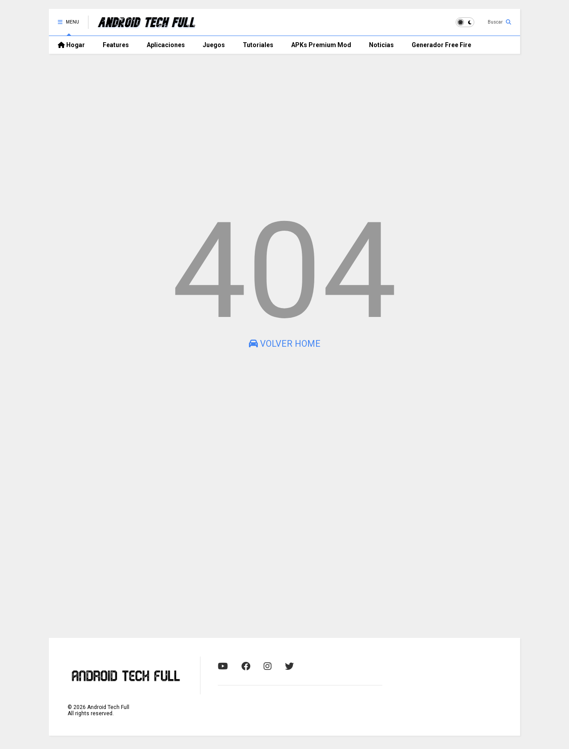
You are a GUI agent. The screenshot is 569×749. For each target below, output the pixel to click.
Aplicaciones (166, 44)
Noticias (381, 44)
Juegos (214, 44)
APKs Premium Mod (321, 44)
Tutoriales (258, 44)
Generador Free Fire (441, 44)
